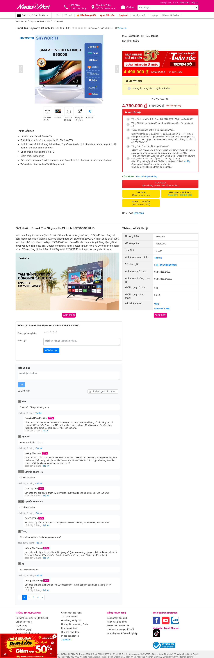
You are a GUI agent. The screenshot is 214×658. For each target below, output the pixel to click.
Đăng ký (194, 2)
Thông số (120, 28)
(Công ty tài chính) (141, 193)
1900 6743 (124, 622)
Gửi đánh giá (51, 350)
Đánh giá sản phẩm (27, 333)
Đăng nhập (184, 2)
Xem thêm (66, 636)
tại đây (187, 161)
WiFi (156, 304)
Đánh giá (22, 340)
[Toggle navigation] (33, 15)
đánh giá (95, 28)
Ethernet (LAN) (161, 308)
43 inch (158, 257)
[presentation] (21, 69)
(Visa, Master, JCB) (141, 202)
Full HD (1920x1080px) (165, 264)
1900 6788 (139, 213)
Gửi (21, 384)
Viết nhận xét (107, 28)
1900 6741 (112, 622)
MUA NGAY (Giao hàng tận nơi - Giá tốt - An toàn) (160, 184)
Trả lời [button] (38, 412)
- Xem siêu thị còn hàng (145, 176)
